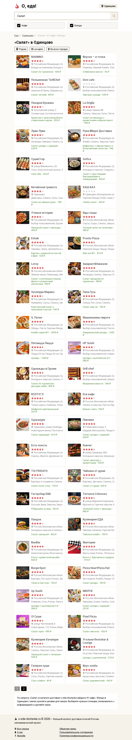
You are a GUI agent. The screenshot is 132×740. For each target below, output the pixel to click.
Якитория (89, 542)
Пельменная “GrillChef (45, 79)
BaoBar (35, 542)
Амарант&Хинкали (95, 263)
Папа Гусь (89, 292)
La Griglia (88, 102)
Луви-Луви (38, 131)
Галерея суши (40, 665)
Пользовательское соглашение (76, 732)
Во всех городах (59, 49)
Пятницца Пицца (42, 343)
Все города (21, 728)
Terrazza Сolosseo (95, 493)
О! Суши (36, 616)
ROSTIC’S (37, 394)
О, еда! (25, 6)
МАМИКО (37, 56)
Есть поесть (39, 445)
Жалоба (19, 735)
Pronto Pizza (91, 238)
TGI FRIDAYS (39, 470)
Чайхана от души (94, 470)
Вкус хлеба (90, 665)
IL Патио (36, 317)
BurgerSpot (38, 568)
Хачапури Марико (43, 292)
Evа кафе (89, 394)
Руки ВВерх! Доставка (97, 131)
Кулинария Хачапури (44, 639)
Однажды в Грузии (43, 368)
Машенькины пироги (96, 317)
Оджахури (38, 419)
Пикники (88, 419)
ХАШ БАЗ (89, 187)
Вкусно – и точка (94, 56)
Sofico (87, 159)
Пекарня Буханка (42, 102)
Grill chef (88, 368)
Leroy (34, 263)
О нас (18, 732)
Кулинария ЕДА (93, 519)
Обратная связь (67, 728)
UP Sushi (88, 343)
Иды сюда (90, 212)
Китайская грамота (44, 187)
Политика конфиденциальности (76, 735)
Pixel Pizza (90, 616)
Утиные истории (42, 212)
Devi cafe (88, 79)
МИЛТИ (87, 591)
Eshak (35, 238)
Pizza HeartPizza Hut (96, 568)
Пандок (36, 519)
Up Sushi (36, 591)
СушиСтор (38, 159)
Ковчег (87, 445)
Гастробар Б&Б (41, 493)
